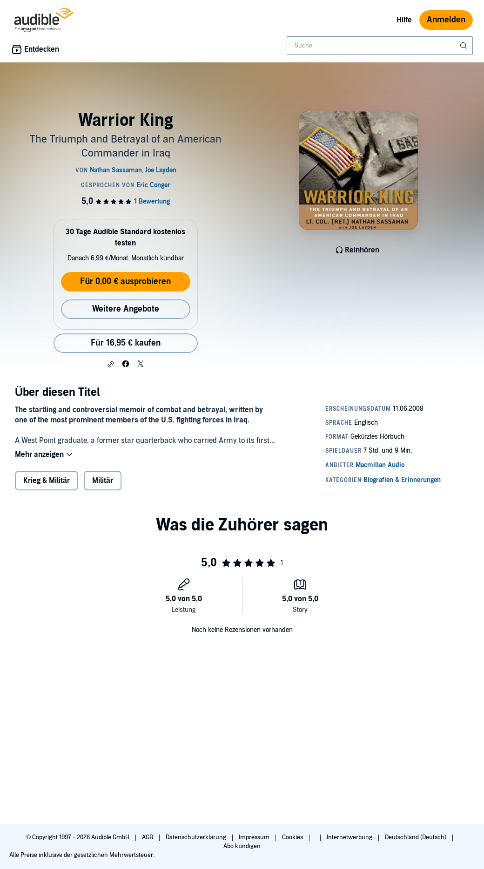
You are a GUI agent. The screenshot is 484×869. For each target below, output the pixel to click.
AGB (148, 837)
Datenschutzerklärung (197, 837)
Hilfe (404, 20)
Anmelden (446, 20)
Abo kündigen (241, 846)
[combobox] (380, 45)
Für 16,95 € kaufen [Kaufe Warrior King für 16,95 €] (126, 343)
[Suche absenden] (464, 45)
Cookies (293, 837)
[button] (110, 364)
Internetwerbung (350, 837)
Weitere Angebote (125, 309)
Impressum (255, 837)
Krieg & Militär (46, 480)
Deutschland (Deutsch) (416, 837)
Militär (102, 480)
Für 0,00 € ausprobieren (125, 281)
